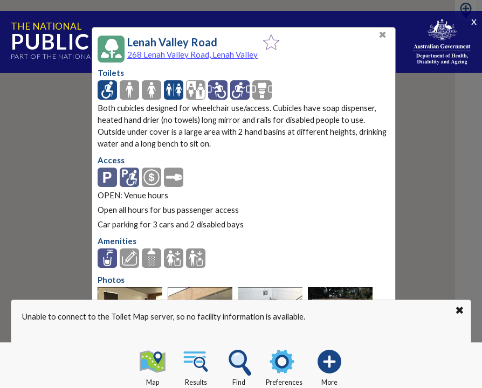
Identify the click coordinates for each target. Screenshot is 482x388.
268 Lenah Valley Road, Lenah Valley (192, 54)
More (329, 365)
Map (152, 365)
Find (239, 365)
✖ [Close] (382, 34)
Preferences (284, 365)
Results (196, 365)
